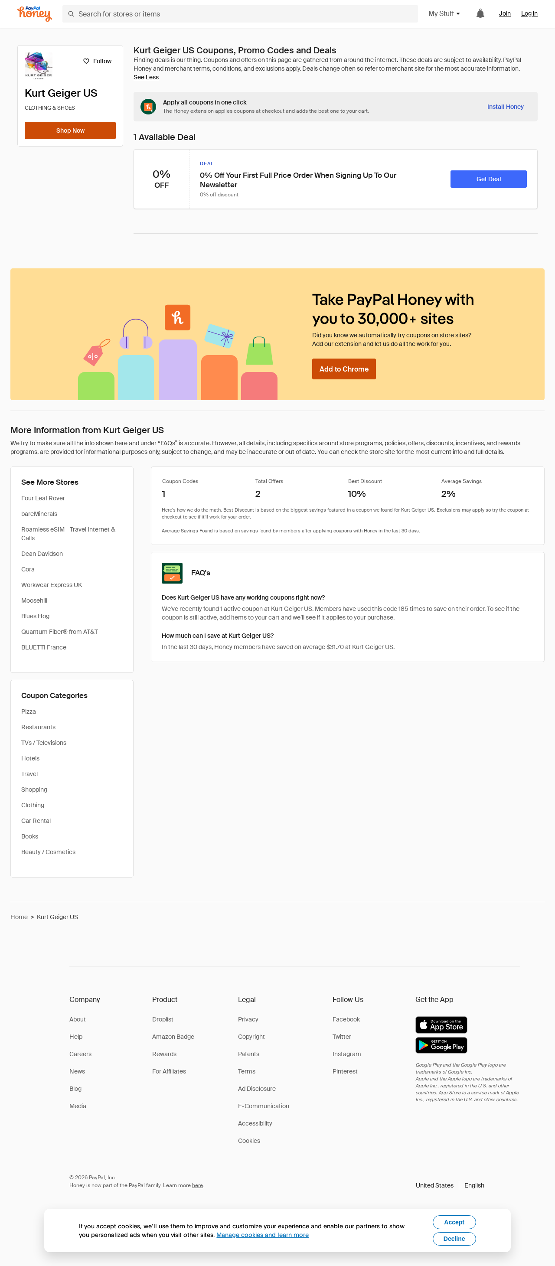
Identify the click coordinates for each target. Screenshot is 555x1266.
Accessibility (255, 1123)
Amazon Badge (173, 1037)
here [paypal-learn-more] (197, 1185)
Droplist (162, 1019)
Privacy (248, 1019)
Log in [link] (529, 13)
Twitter (342, 1037)
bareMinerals (39, 514)
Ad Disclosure (257, 1089)
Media (77, 1106)
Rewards (164, 1054)
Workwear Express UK (51, 585)
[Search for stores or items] (240, 14)
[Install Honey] (505, 106)
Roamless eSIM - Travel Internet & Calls (68, 533)
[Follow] (97, 61)
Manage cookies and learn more (262, 1234)
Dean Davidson (42, 554)
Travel (29, 774)
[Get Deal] (489, 179)
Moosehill (34, 600)
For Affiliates (169, 1071)
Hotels (30, 758)
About (77, 1019)
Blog (75, 1089)
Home (19, 917)
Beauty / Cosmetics (48, 852)
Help (75, 1037)
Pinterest (345, 1071)
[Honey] (34, 14)
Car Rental (36, 821)
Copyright (251, 1037)
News (77, 1071)
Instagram (347, 1054)
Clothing (32, 805)
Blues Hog (35, 616)
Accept (454, 1222)
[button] (450, 1185)
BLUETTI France (43, 647)
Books (29, 836)
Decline (454, 1238)
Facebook (346, 1019)
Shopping (34, 789)
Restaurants (38, 727)
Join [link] (505, 13)
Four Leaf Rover (43, 498)
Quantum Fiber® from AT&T (59, 632)
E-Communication (263, 1106)
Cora (28, 569)
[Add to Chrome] (344, 369)
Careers (80, 1054)
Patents (248, 1054)
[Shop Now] (70, 130)
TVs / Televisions (43, 743)
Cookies (249, 1141)
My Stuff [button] (444, 13)
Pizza (28, 711)
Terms (246, 1071)
